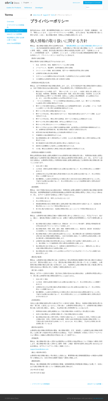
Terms (53, 15)
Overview (10, 21)
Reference (28, 7)
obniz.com (76, 2)
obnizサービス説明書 (14, 34)
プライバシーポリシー (15, 31)
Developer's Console (93, 3)
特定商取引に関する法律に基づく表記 (15, 38)
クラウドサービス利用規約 (15, 26)
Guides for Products (13, 7)
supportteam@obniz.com (39, 349)
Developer (39, 7)
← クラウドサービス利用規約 (40, 384)
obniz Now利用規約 (14, 43)
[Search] (94, 7)
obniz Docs (12, 3)
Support (46, 15)
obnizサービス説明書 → (95, 384)
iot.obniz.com (98, 398)
